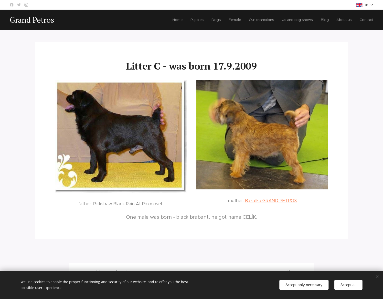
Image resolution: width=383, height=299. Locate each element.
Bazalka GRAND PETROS (271, 200)
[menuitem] (177, 20)
